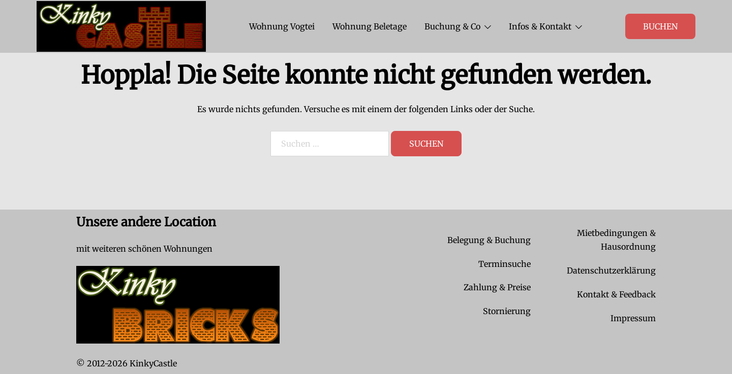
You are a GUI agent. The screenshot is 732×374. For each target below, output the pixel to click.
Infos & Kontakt (540, 26)
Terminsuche (504, 264)
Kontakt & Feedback (616, 294)
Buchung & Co (452, 26)
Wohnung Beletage (369, 26)
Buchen (660, 26)
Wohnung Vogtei (282, 26)
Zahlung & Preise (497, 287)
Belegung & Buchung (489, 240)
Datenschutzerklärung (611, 270)
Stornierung (507, 311)
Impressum (633, 318)
